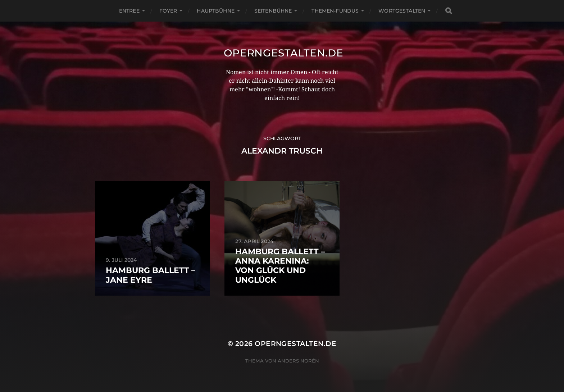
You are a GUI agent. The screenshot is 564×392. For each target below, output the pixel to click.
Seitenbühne (273, 11)
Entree (129, 11)
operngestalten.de (284, 53)
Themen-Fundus (335, 11)
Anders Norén (298, 361)
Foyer (168, 11)
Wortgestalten (401, 11)
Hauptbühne (215, 11)
